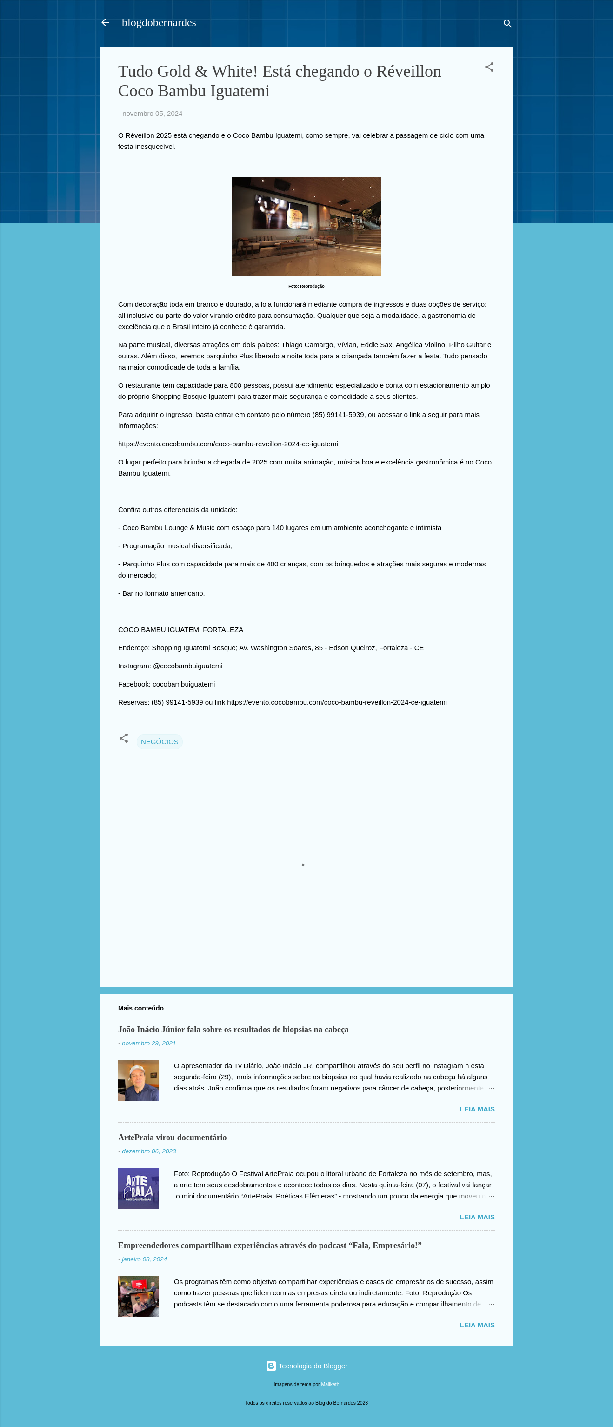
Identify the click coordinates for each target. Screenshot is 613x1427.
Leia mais (477, 1109)
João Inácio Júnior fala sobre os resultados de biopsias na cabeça (233, 1029)
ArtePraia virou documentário (172, 1137)
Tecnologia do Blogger (306, 1366)
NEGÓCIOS (160, 742)
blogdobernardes (159, 22)
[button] (489, 68)
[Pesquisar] (507, 25)
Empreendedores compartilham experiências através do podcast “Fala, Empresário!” (270, 1245)
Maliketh (330, 1384)
